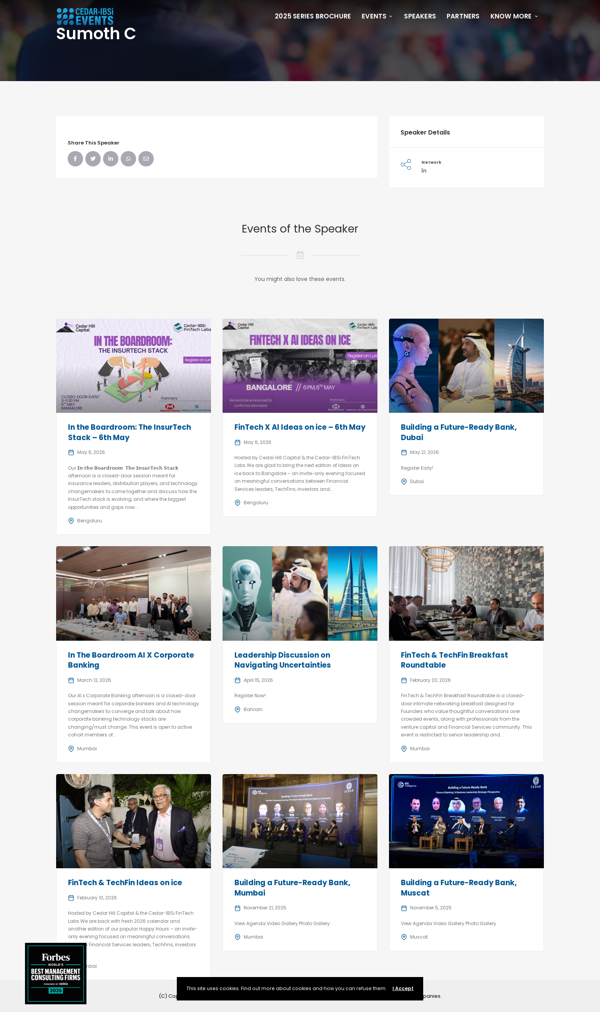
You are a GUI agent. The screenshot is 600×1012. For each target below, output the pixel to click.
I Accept (403, 988)
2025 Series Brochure (313, 16)
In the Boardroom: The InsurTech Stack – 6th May (129, 432)
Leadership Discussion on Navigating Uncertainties (282, 660)
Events (377, 16)
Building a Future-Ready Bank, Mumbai (292, 887)
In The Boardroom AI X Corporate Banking (131, 660)
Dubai (417, 481)
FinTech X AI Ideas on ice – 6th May (300, 427)
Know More (514, 16)
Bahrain (253, 709)
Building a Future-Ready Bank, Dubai (459, 432)
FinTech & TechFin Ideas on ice (125, 882)
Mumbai (87, 748)
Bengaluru (89, 520)
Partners (463, 16)
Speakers (420, 16)
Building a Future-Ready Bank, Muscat (459, 887)
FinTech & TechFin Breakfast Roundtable (454, 660)
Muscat (419, 937)
